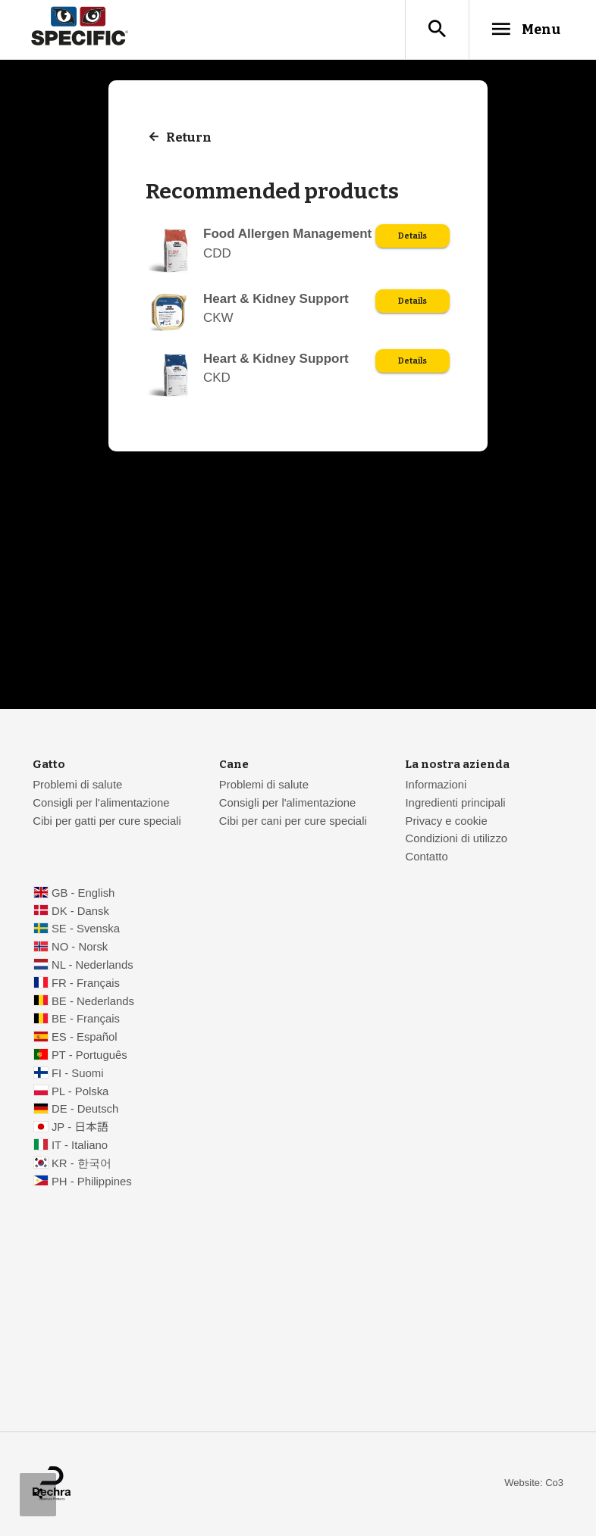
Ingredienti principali (455, 804)
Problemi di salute (77, 785)
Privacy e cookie (446, 822)
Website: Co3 (533, 1483)
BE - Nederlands (93, 1002)
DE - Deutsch (85, 1110)
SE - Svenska (86, 929)
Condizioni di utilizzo (456, 839)
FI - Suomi (78, 1074)
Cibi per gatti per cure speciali (107, 822)
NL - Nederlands (92, 966)
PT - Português (89, 1056)
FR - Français (86, 984)
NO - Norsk (80, 947)
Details (411, 237)
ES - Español (85, 1038)
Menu (521, 29)
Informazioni (435, 785)
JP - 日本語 (80, 1128)
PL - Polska (80, 1092)
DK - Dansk (80, 912)
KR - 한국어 (81, 1164)
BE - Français (86, 1019)
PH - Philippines (92, 1182)
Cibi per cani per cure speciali (293, 822)
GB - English (83, 894)
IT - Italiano (80, 1146)
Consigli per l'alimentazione (101, 804)
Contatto (426, 857)
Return (190, 138)
